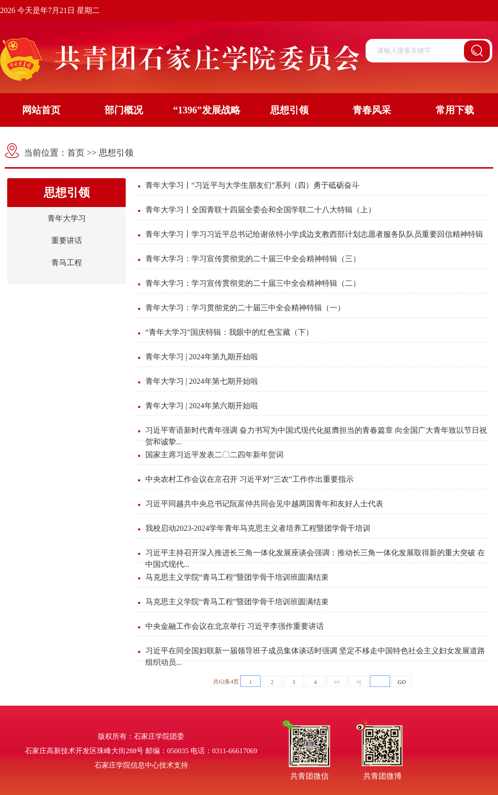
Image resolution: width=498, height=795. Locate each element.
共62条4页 (226, 681)
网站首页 (41, 110)
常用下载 (455, 110)
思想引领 (289, 110)
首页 (75, 153)
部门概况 (124, 110)
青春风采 (372, 110)
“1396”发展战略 (206, 110)
